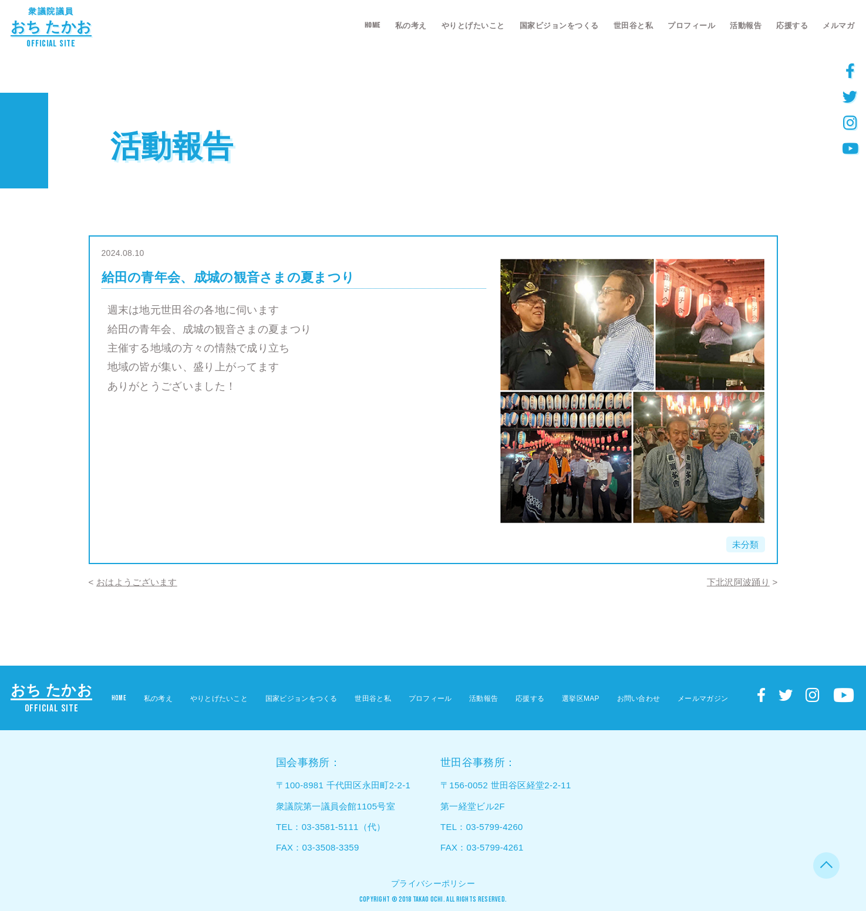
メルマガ (838, 25)
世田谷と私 (633, 25)
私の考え (411, 25)
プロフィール (691, 25)
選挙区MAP (580, 698)
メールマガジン (703, 698)
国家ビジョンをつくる (559, 25)
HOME (372, 25)
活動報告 (745, 25)
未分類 (745, 544)
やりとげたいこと (473, 25)
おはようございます (136, 582)
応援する (792, 25)
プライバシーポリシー (433, 883)
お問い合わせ (639, 698)
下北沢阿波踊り (738, 582)
